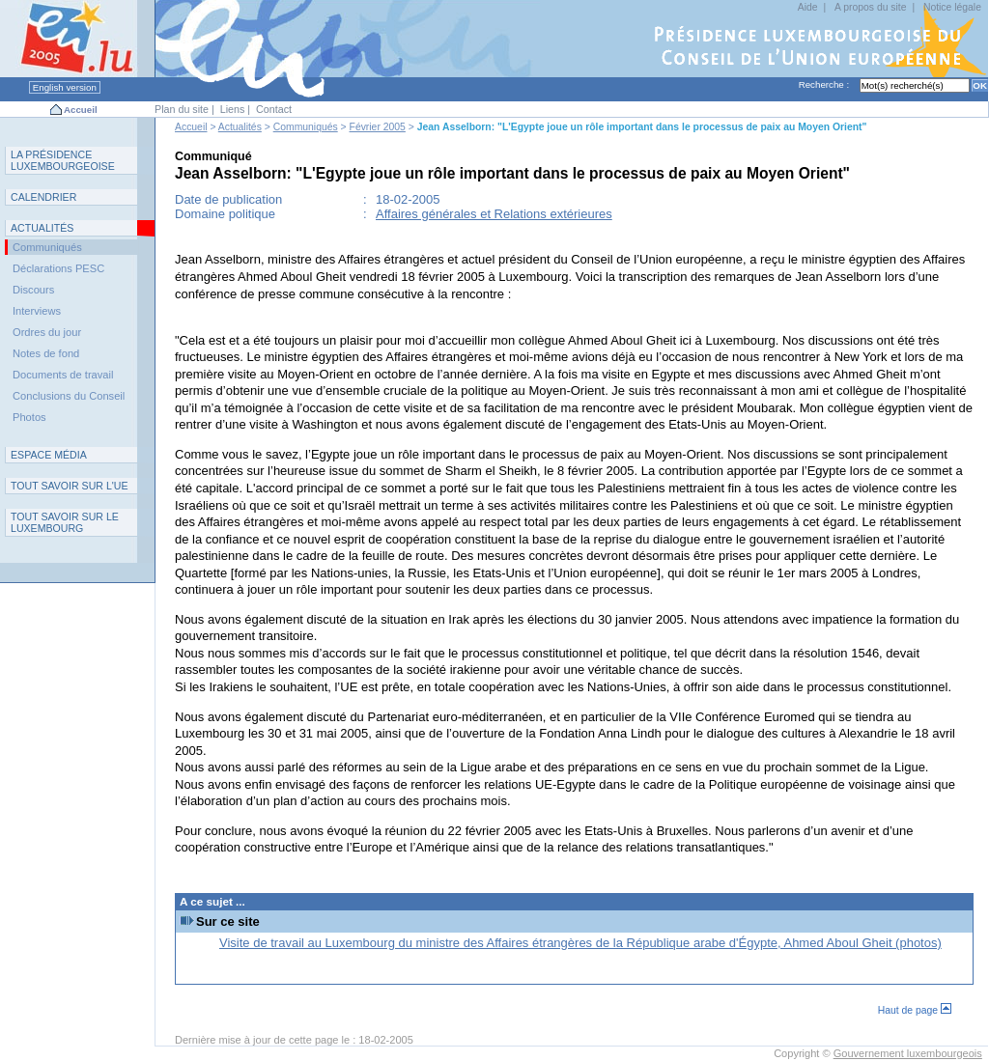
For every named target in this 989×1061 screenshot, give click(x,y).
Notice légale (952, 7)
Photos (29, 417)
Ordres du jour (47, 332)
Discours (33, 289)
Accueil (81, 109)
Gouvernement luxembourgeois (908, 1053)
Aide (808, 7)
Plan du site (182, 109)
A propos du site (870, 7)
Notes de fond (46, 353)
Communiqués (305, 127)
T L (65, 522)
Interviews (37, 311)
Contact (274, 109)
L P (63, 160)
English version (64, 87)
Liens (232, 109)
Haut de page (914, 1010)
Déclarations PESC (58, 268)
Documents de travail (63, 374)
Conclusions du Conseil (69, 396)
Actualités (240, 127)
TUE (69, 485)
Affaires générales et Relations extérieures (494, 214)
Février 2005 (378, 127)
